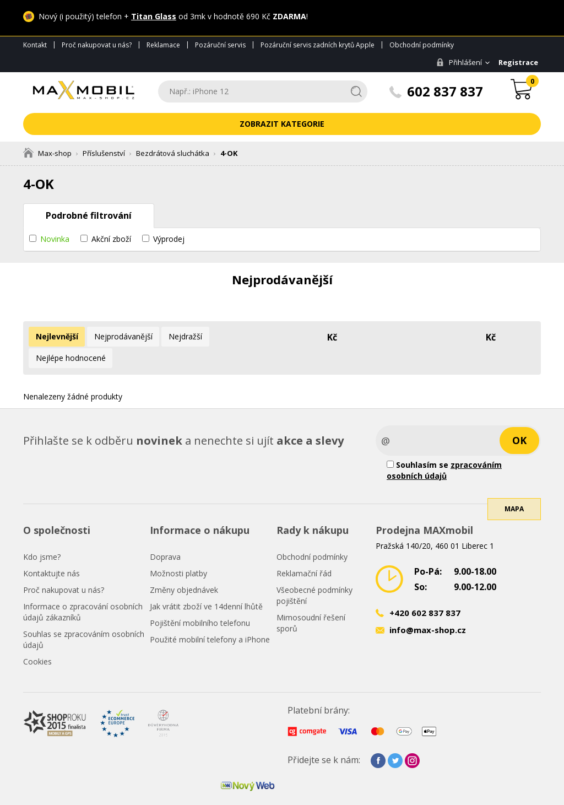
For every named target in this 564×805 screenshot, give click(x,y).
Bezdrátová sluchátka (172, 153)
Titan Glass (153, 16)
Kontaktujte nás (51, 550)
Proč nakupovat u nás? (97, 45)
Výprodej (169, 239)
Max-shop (47, 153)
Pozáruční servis (220, 45)
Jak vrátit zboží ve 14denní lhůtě (206, 584)
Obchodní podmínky (421, 45)
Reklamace (163, 45)
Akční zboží (111, 239)
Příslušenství (104, 153)
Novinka (54, 239)
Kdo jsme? (42, 534)
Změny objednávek (184, 567)
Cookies (37, 639)
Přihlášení (456, 62)
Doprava (165, 534)
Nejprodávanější (119, 336)
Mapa (514, 498)
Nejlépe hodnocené (243, 336)
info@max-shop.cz (427, 607)
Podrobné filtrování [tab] (89, 215)
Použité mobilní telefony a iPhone (210, 617)
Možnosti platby (178, 550)
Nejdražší (178, 336)
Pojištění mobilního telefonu (200, 600)
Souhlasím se (444, 447)
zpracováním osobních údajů (444, 447)
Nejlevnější (55, 336)
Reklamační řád (304, 550)
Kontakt (35, 45)
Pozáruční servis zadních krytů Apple (318, 45)
